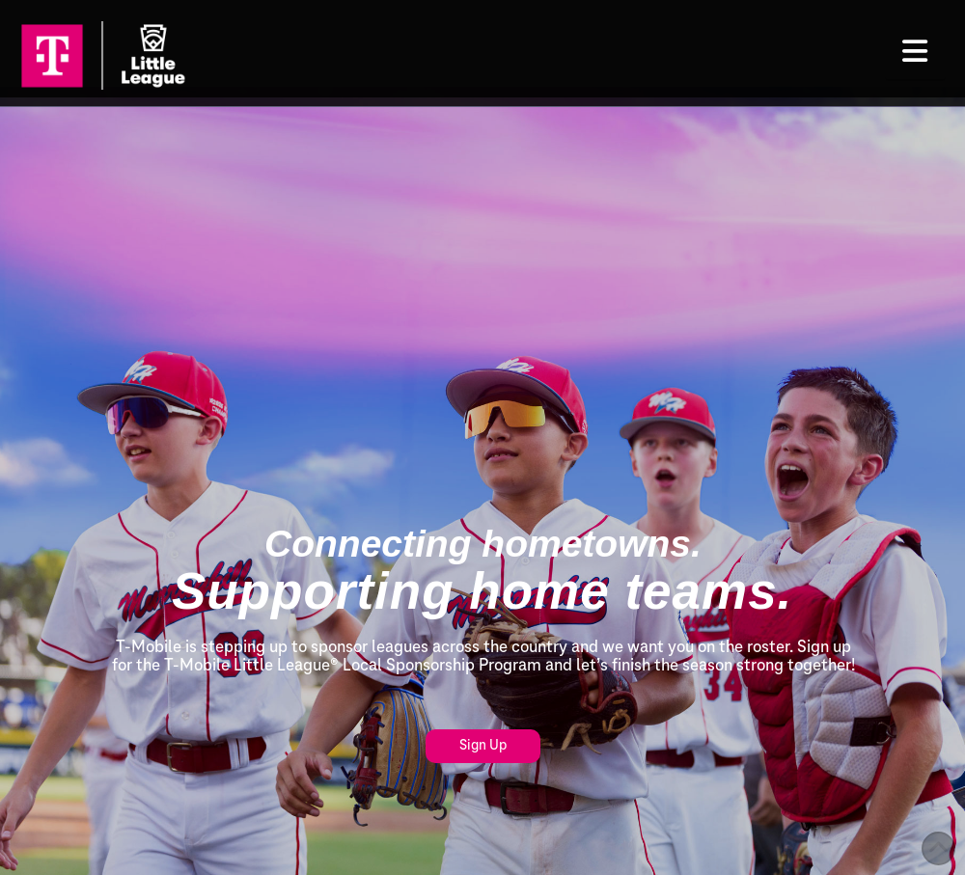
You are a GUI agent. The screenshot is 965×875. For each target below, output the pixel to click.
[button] (916, 51)
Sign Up (483, 745)
